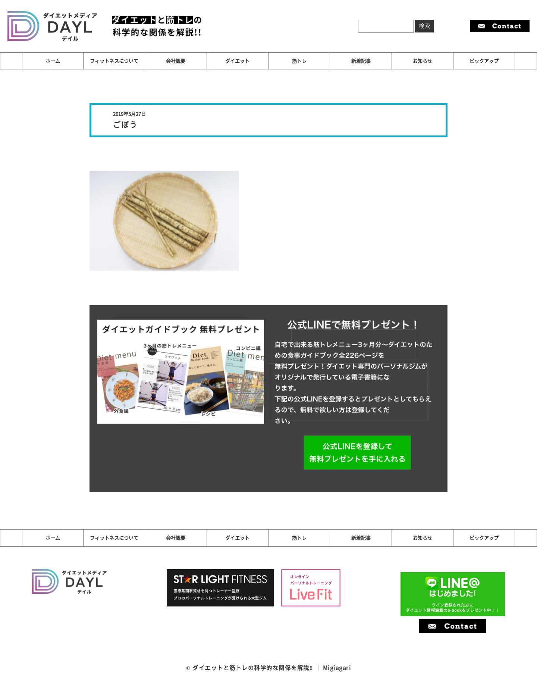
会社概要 (175, 60)
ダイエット (237, 60)
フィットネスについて (114, 60)
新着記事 (361, 60)
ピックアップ (484, 60)
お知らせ (422, 60)
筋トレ (299, 60)
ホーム (52, 60)
